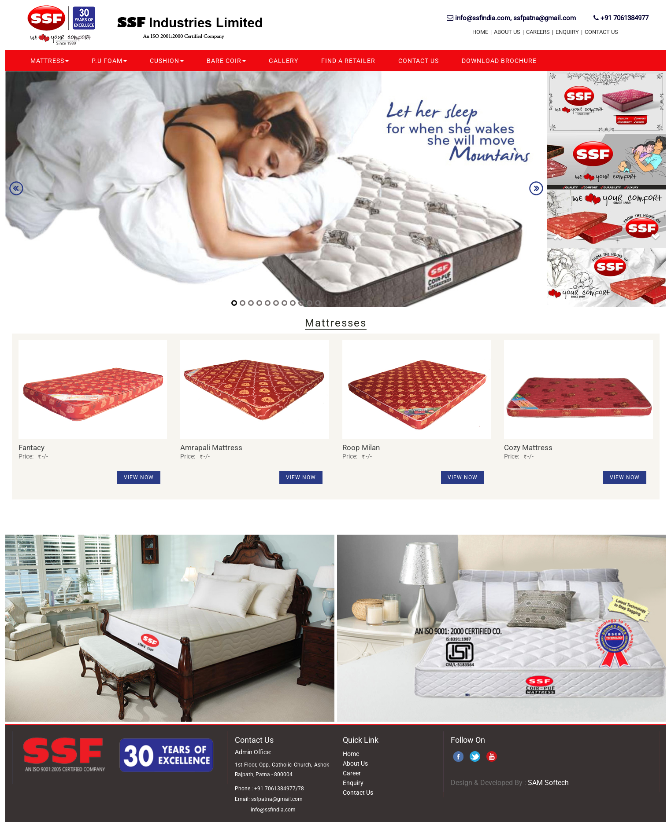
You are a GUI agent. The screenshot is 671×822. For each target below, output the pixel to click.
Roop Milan (361, 447)
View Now (139, 477)
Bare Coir (226, 60)
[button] (558, 243)
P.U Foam (109, 60)
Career (352, 773)
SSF (64, 26)
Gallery (283, 60)
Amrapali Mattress (211, 447)
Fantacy (31, 447)
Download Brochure (499, 60)
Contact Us (601, 32)
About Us (355, 763)
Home (480, 32)
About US (507, 32)
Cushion (167, 60)
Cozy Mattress (528, 447)
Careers (538, 32)
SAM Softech (548, 782)
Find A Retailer (348, 60)
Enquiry (567, 32)
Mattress (49, 60)
